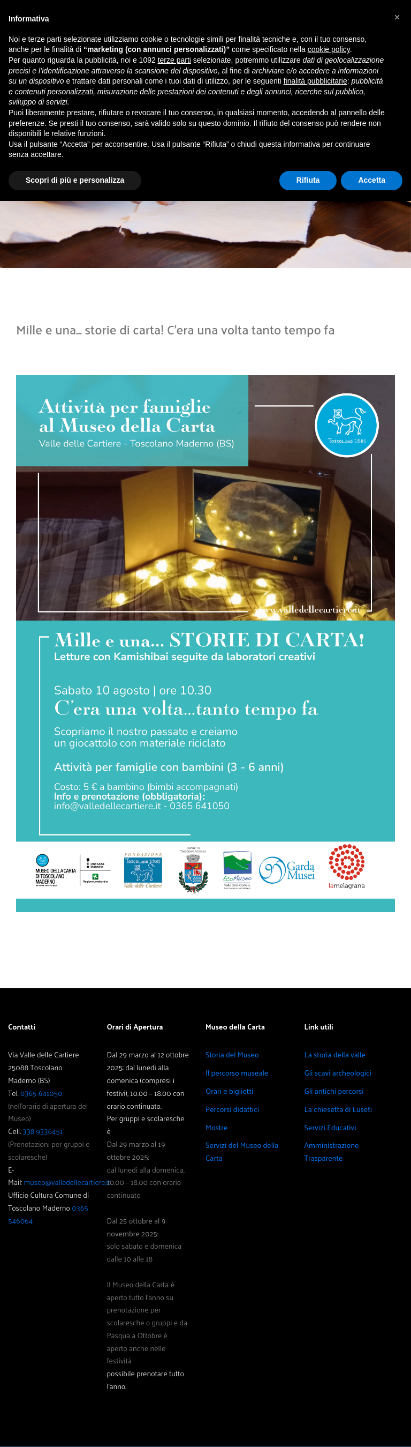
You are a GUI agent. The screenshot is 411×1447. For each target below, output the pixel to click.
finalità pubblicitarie (315, 81)
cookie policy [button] (329, 49)
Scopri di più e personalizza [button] (75, 180)
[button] (397, 17)
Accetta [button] (371, 180)
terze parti (174, 60)
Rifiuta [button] (308, 180)
